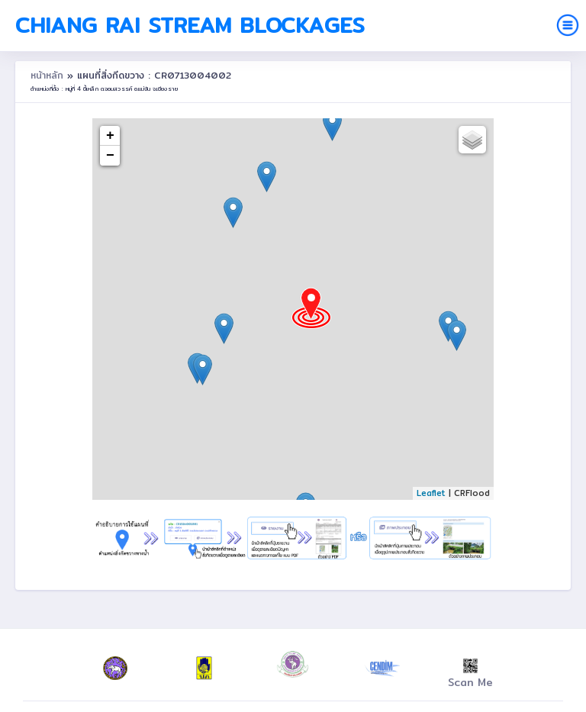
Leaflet (431, 493)
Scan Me (470, 674)
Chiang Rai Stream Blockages (190, 25)
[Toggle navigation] (567, 25)
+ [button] (110, 136)
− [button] (110, 156)
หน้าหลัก (49, 75)
